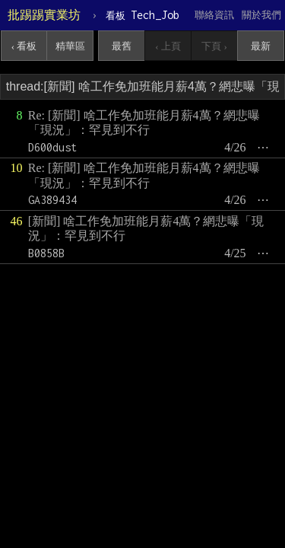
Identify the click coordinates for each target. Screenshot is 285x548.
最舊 (121, 46)
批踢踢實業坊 (44, 14)
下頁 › (214, 46)
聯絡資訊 (214, 15)
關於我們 (261, 15)
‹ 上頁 (168, 46)
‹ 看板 (24, 46)
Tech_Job (142, 14)
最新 (261, 46)
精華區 (70, 46)
